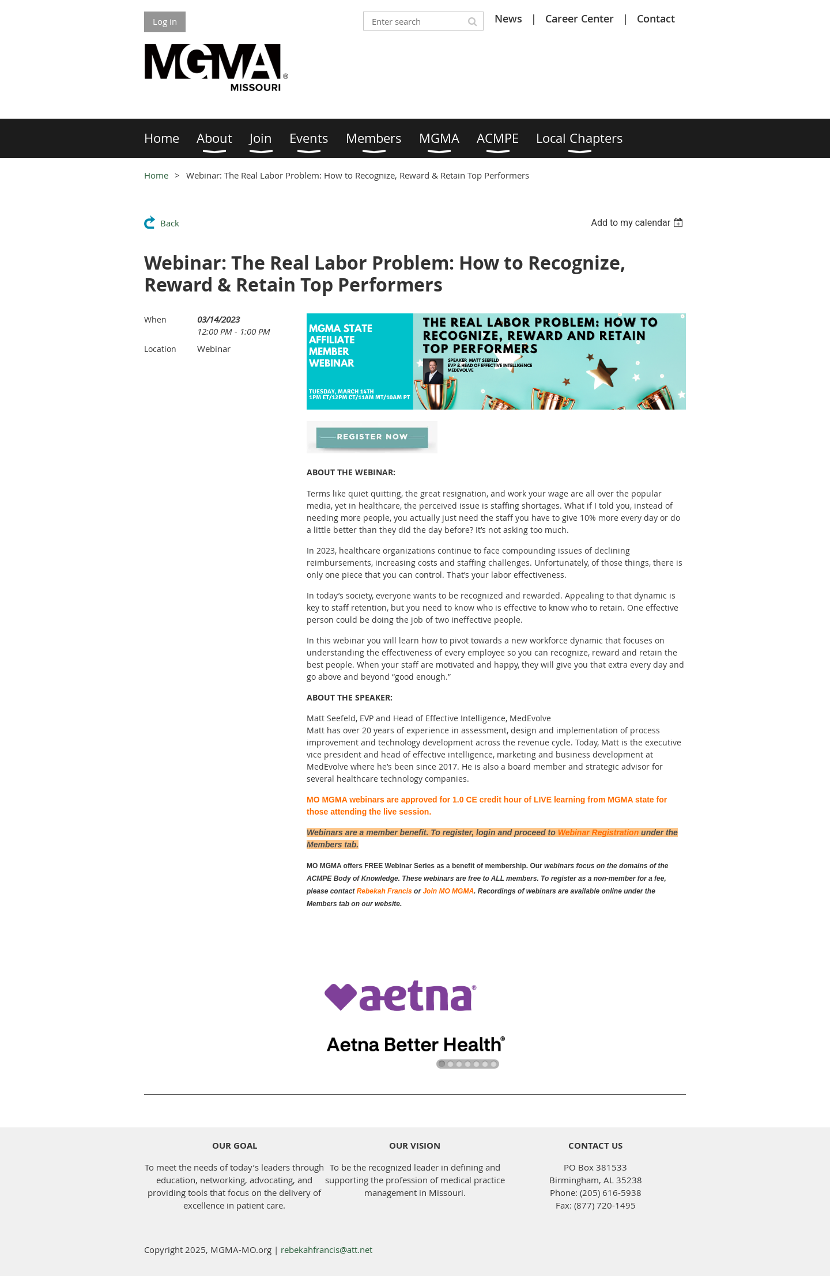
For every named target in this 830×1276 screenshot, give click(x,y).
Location (160, 348)
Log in (165, 21)
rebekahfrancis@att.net (326, 1249)
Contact (656, 18)
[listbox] (638, 222)
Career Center (579, 18)
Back (169, 223)
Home (156, 175)
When (155, 319)
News (508, 18)
